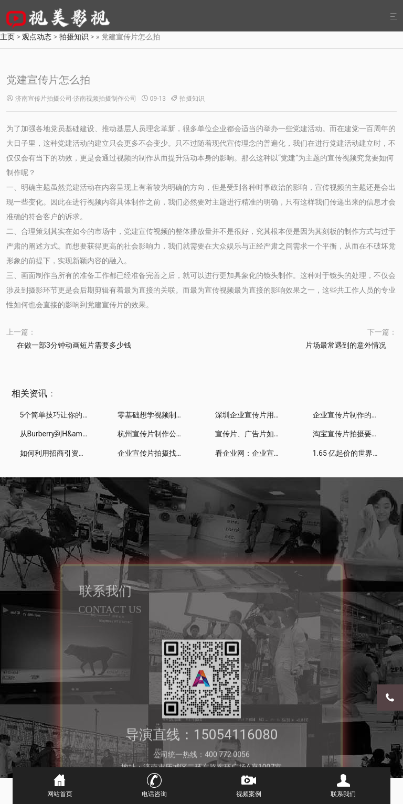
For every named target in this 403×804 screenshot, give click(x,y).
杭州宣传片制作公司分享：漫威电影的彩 (184, 434)
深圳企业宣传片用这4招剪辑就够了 (272, 415)
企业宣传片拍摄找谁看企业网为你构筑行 (184, 453)
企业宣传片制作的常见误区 (357, 415)
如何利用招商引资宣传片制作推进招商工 (86, 453)
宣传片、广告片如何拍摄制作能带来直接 (281, 434)
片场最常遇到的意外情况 (345, 345)
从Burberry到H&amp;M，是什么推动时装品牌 (94, 434)
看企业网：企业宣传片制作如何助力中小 (281, 453)
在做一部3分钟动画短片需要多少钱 (74, 345)
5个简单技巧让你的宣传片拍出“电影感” (83, 415)
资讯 (38, 393)
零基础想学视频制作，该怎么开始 (173, 415)
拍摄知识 (192, 98)
